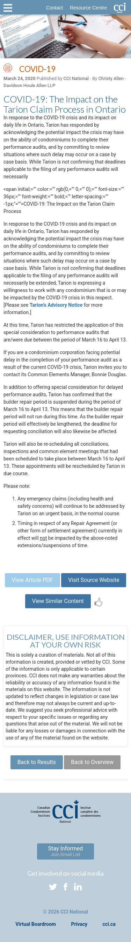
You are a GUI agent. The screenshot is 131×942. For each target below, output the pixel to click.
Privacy (79, 924)
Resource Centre (88, 8)
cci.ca (109, 924)
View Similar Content (58, 601)
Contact (54, 8)
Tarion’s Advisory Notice (56, 305)
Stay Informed (65, 851)
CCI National (76, 78)
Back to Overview (92, 762)
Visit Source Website (93, 580)
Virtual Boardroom (35, 924)
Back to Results (36, 762)
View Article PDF (32, 580)
